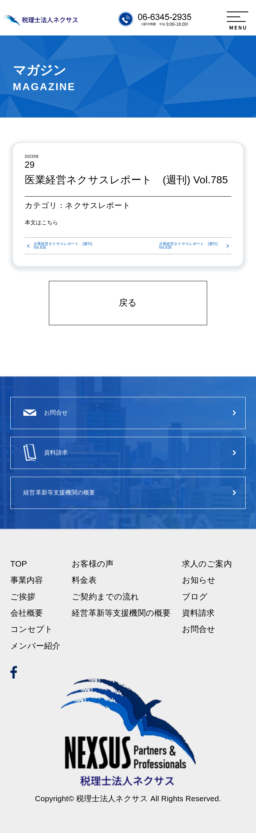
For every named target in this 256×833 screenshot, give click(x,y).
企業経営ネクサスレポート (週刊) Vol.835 (63, 245)
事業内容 (26, 580)
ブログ (195, 597)
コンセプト (31, 629)
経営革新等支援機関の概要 (121, 613)
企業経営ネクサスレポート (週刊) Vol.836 (188, 245)
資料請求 (198, 613)
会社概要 (26, 613)
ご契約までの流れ (105, 597)
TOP (18, 564)
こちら (49, 222)
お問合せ (199, 629)
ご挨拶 (22, 597)
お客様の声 (93, 564)
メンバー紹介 (35, 646)
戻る (128, 302)
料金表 (84, 580)
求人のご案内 (207, 564)
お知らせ (199, 580)
